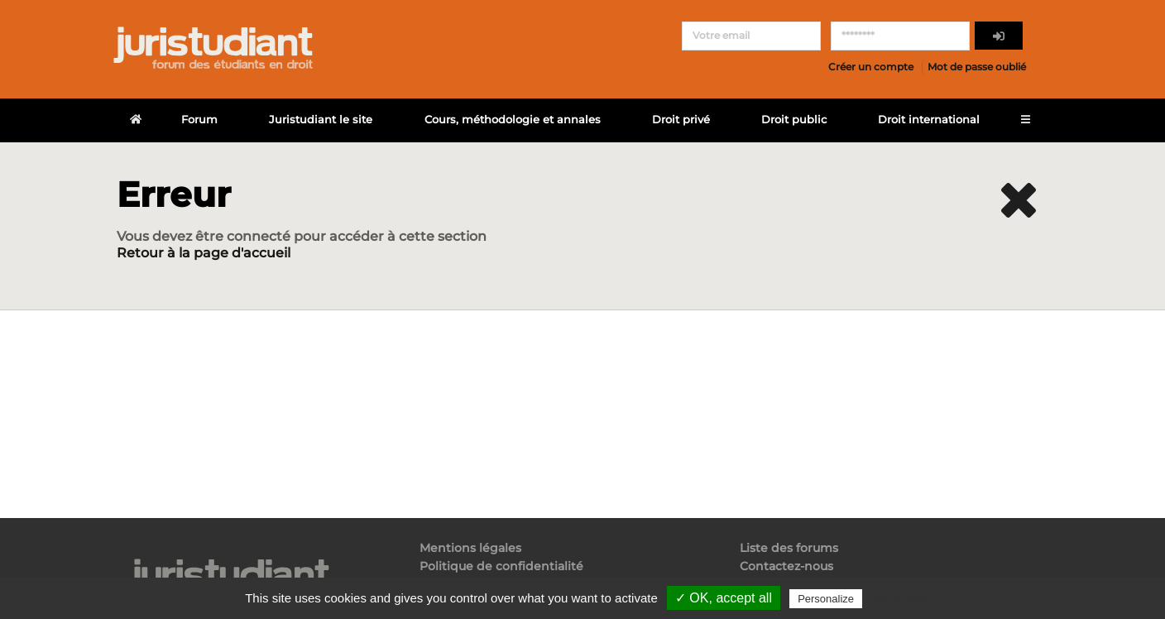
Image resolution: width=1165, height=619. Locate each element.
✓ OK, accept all (723, 598)
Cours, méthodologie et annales (512, 119)
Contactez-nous (786, 566)
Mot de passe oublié (977, 66)
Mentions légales (470, 548)
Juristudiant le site (320, 119)
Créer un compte (870, 66)
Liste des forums (789, 548)
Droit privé (681, 119)
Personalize (826, 599)
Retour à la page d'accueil (203, 253)
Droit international (929, 119)
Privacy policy (901, 598)
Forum (199, 119)
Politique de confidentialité (501, 566)
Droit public (794, 119)
